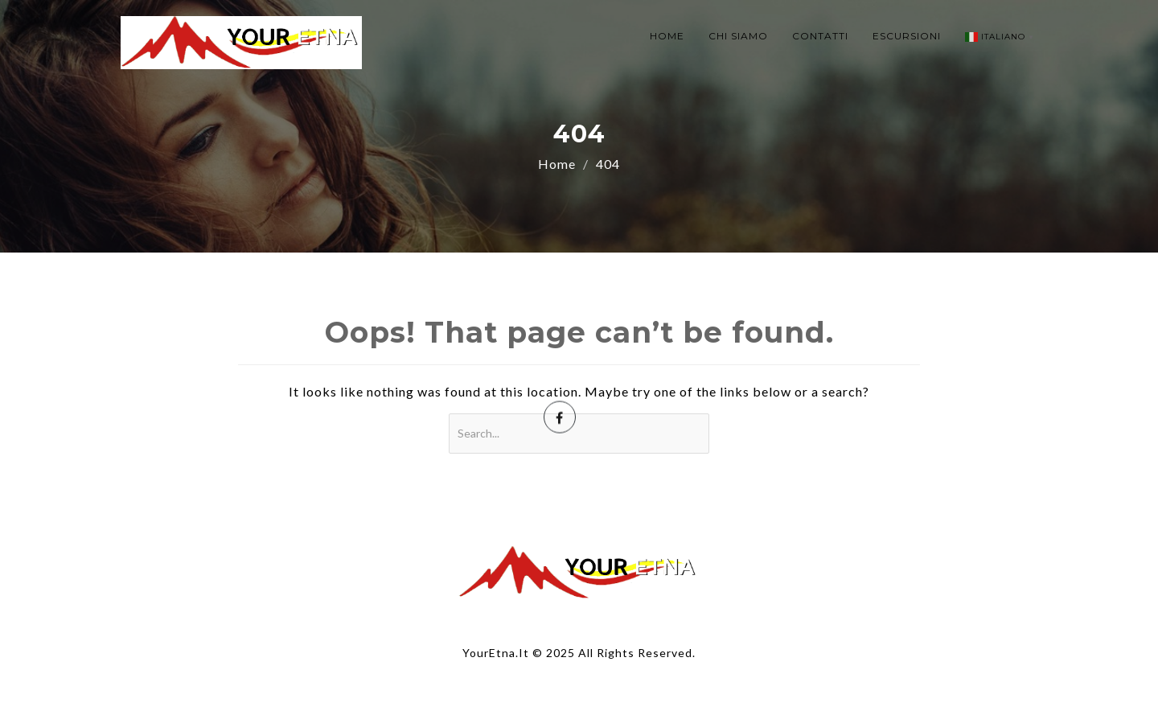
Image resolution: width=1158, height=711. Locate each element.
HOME (667, 36)
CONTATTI (820, 36)
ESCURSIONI (907, 36)
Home (557, 163)
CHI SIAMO (738, 36)
